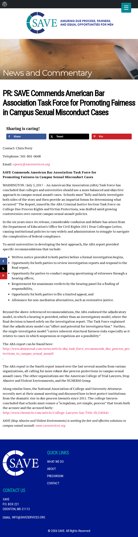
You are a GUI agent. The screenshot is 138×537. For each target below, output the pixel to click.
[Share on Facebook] (26, 135)
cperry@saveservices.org (31, 163)
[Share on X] (69, 135)
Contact (53, 482)
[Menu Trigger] (126, 8)
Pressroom (55, 475)
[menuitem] (4, 4)
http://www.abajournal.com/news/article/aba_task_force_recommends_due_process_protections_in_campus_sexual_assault (66, 350)
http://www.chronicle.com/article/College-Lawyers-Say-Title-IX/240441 (56, 411)
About (51, 468)
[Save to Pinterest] (112, 135)
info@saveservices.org (29, 516)
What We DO (55, 460)
